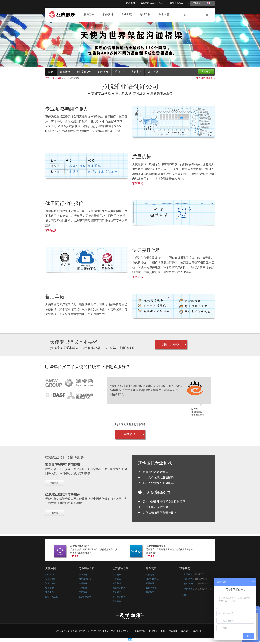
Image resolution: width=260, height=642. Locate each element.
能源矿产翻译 (85, 596)
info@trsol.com (182, 3)
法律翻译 (83, 574)
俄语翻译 (116, 592)
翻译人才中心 (170, 344)
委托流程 (120, 71)
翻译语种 (146, 14)
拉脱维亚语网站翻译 (155, 472)
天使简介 (49, 574)
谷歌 (203, 78)
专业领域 (127, 14)
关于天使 (165, 14)
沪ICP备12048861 (203, 589)
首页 (47, 78)
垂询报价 (199, 574)
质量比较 (65, 71)
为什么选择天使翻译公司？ (160, 512)
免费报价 (49, 588)
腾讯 (208, 78)
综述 (50, 71)
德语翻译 (116, 601)
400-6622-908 (201, 579)
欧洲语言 (57, 78)
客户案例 (136, 71)
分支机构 (196, 3)
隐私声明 (173, 631)
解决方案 (90, 14)
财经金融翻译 (85, 579)
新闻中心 (49, 592)
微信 (213, 78)
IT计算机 (83, 588)
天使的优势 (50, 579)
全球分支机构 (51, 596)
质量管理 (153, 631)
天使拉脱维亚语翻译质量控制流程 (164, 501)
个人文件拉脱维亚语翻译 (158, 477)
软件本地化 (151, 588)
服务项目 (108, 14)
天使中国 (50, 568)
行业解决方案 (87, 568)
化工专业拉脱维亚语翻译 (158, 483)
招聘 (163, 631)
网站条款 (185, 631)
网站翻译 (150, 583)
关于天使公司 (122, 631)
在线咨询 (130, 3)
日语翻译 (116, 579)
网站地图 (197, 631)
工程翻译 (83, 592)
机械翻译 (83, 583)
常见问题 (153, 71)
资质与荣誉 (50, 583)
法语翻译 (116, 583)
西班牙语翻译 (118, 588)
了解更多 (137, 183)
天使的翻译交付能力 (155, 507)
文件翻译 (150, 574)
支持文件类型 (84, 71)
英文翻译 (116, 574)
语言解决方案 (120, 568)
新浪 (198, 78)
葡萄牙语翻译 (118, 596)
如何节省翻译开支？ (156, 546)
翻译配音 (150, 592)
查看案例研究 (197, 415)
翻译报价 (103, 71)
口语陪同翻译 (152, 579)
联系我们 (184, 568)
